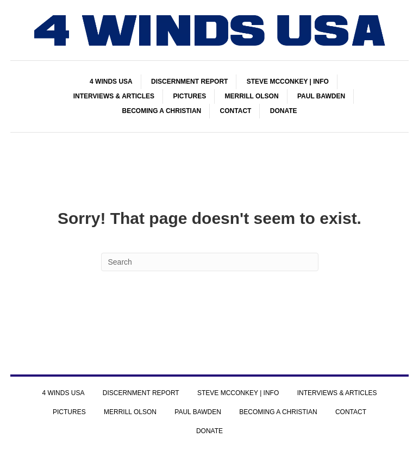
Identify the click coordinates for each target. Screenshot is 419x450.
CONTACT (236, 111)
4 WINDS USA (111, 81)
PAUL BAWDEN (321, 96)
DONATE (283, 111)
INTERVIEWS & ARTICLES (113, 96)
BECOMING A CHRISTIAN (161, 111)
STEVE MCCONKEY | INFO (288, 81)
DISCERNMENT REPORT (189, 81)
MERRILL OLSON (252, 96)
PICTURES (189, 96)
